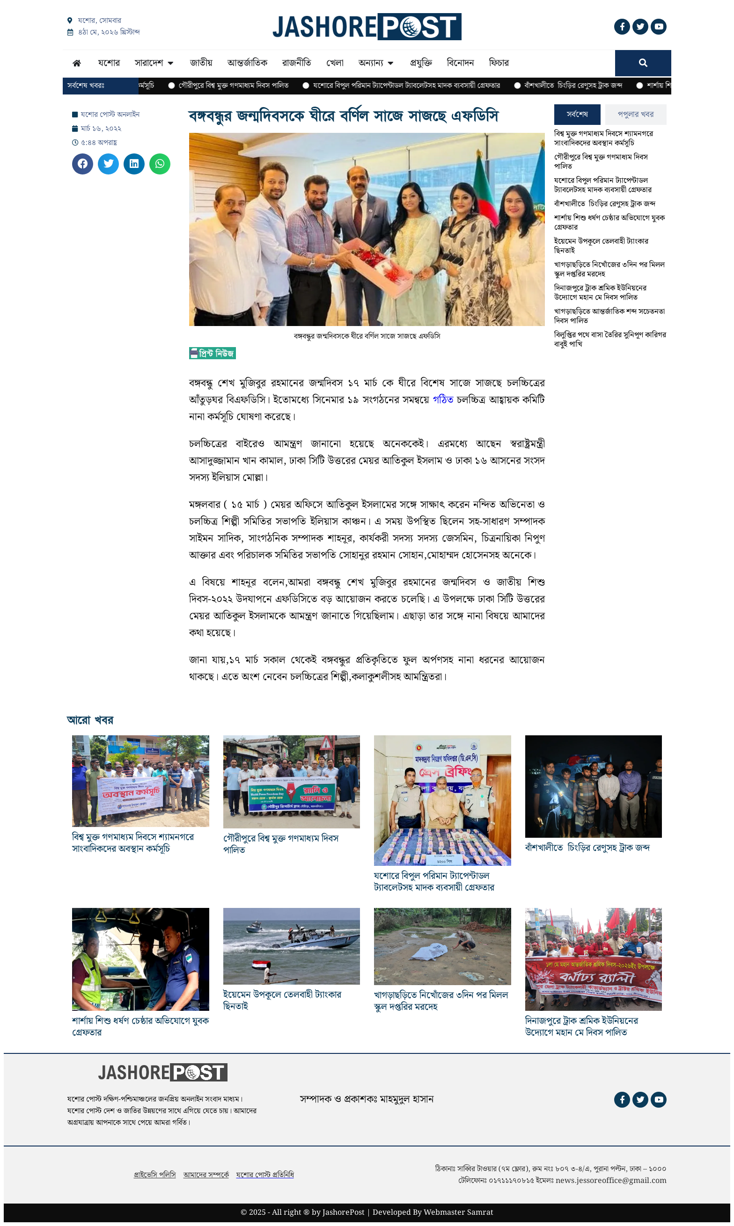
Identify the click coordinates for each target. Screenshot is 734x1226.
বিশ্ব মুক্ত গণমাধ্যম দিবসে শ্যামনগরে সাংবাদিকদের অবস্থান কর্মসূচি (603, 138)
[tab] (577, 114)
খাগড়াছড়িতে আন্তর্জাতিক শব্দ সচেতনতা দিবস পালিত (609, 316)
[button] (82, 163)
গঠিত (443, 400)
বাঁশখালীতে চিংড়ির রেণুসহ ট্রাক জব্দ (604, 204)
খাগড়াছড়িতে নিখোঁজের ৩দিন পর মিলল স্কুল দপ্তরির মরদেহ (609, 269)
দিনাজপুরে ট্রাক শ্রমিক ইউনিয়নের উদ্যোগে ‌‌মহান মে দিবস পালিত (600, 293)
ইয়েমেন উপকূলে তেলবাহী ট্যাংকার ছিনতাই (601, 246)
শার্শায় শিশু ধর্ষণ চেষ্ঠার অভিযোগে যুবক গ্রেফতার (609, 222)
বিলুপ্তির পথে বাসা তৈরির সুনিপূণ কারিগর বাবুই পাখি (610, 339)
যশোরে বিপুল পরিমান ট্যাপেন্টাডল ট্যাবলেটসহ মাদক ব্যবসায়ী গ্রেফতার (603, 185)
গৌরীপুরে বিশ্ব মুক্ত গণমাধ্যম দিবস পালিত (601, 162)
